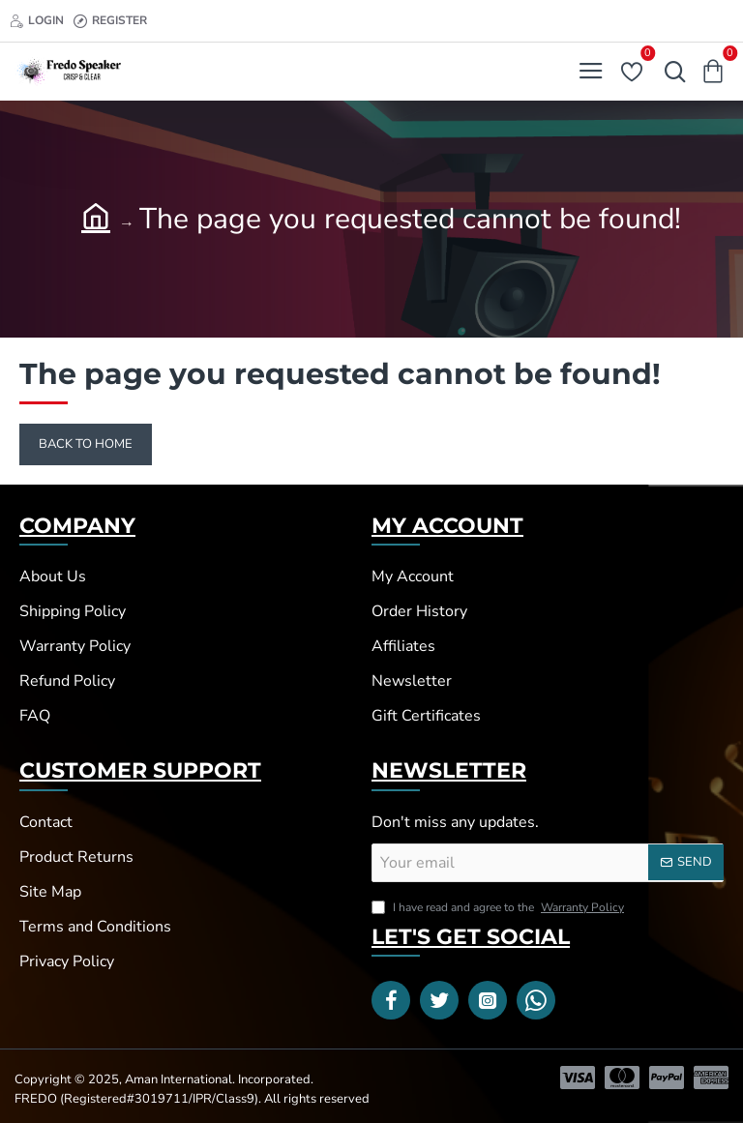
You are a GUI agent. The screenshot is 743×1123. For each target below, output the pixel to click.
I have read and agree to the (500, 907)
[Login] (37, 21)
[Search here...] (670, 72)
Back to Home (86, 444)
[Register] (110, 21)
